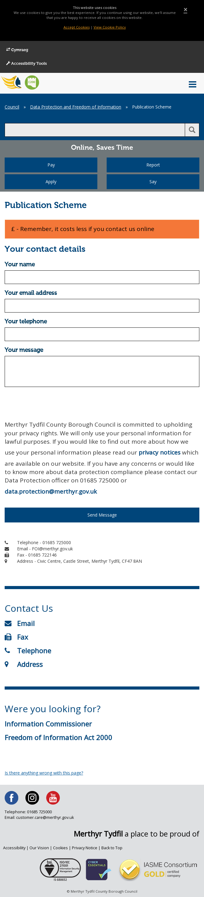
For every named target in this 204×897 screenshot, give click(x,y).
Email (20, 623)
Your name (20, 265)
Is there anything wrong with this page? (44, 773)
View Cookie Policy (110, 27)
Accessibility (14, 847)
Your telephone (26, 322)
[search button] (192, 130)
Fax (16, 637)
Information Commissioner (48, 723)
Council (12, 107)
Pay (51, 165)
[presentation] (52, 404)
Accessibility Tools (26, 63)
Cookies (60, 847)
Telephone (28, 650)
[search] (95, 130)
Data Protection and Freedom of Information (75, 107)
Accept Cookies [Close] (77, 27)
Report (153, 165)
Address (24, 664)
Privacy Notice (84, 847)
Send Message (102, 515)
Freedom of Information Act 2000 (58, 737)
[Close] (185, 9)
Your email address (31, 293)
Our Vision (39, 847)
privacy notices (159, 452)
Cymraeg (17, 50)
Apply (51, 181)
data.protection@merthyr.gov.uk (51, 491)
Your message (24, 350)
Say (153, 181)
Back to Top (111, 847)
